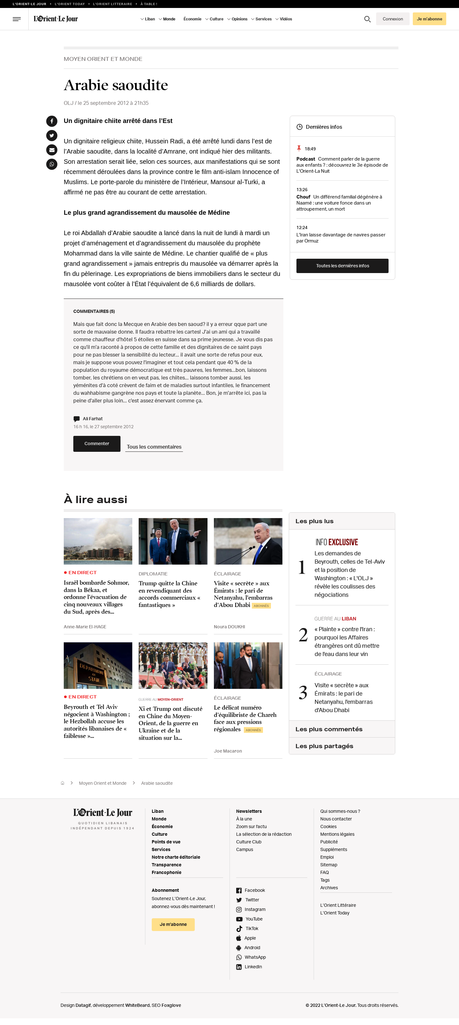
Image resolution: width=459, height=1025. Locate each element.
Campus (244, 856)
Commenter (112, 451)
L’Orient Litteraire (112, 4)
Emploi (327, 863)
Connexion (393, 18)
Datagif (83, 1011)
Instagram (255, 916)
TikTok (252, 935)
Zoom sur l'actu (251, 833)
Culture (216, 19)
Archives (329, 894)
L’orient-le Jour (30, 4)
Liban (150, 19)
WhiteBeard (137, 1011)
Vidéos (286, 19)
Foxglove (171, 1011)
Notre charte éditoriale (176, 863)
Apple (250, 944)
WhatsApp (255, 963)
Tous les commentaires (188, 450)
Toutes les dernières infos (342, 265)
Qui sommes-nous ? (340, 817)
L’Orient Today (334, 919)
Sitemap (328, 871)
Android (252, 954)
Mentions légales (337, 840)
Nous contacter (336, 825)
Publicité (329, 848)
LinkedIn (253, 973)
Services (264, 19)
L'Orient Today (70, 4)
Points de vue (166, 848)
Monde (169, 19)
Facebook (255, 896)
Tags (325, 886)
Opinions (239, 19)
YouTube (254, 925)
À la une (244, 825)
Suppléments (333, 856)
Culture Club (248, 848)
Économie (192, 19)
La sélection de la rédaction (264, 840)
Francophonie (166, 879)
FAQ (324, 879)
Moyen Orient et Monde (103, 58)
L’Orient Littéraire (338, 911)
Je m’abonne (429, 18)
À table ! (149, 4)
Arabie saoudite (157, 789)
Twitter (252, 906)
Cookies (328, 833)
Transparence (166, 871)
